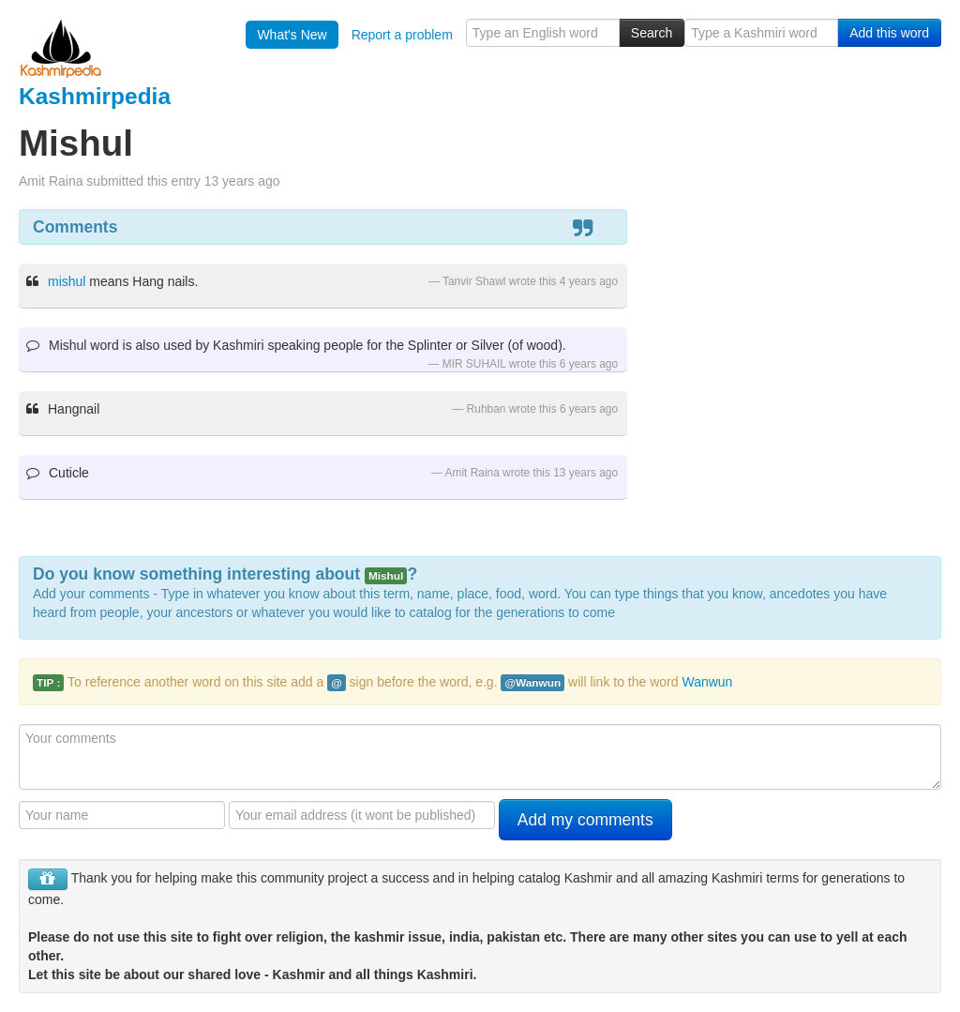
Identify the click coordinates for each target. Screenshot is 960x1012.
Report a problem (402, 34)
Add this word (889, 32)
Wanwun (707, 681)
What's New (291, 34)
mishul (66, 281)
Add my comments (585, 819)
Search (651, 32)
